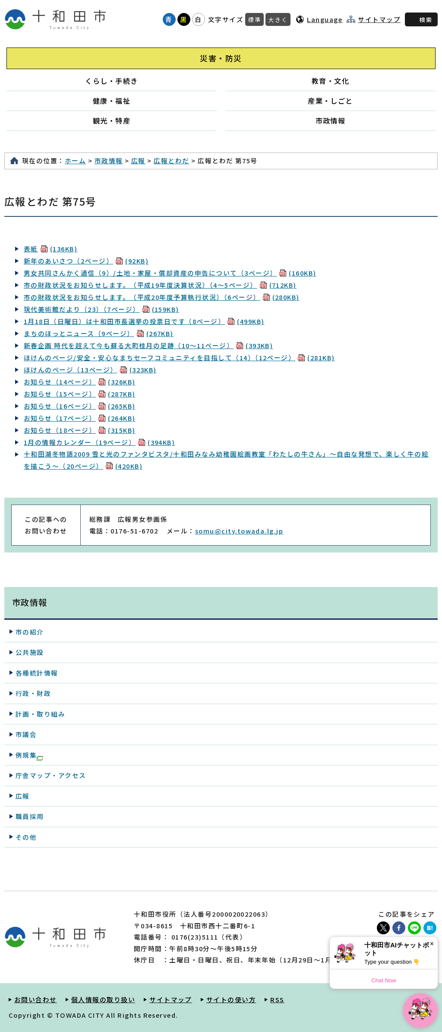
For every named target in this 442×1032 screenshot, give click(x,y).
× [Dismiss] (432, 943)
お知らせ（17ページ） (80, 417)
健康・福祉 (111, 100)
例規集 (29, 755)
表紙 (50, 248)
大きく (278, 19)
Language (324, 19)
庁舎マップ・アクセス (51, 775)
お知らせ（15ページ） (80, 393)
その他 (26, 836)
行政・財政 (33, 693)
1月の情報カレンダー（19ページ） (99, 442)
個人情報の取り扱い (103, 999)
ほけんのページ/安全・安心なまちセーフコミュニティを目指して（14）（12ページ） (179, 357)
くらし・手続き (111, 81)
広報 (138, 160)
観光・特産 (111, 120)
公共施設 (30, 652)
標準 (254, 19)
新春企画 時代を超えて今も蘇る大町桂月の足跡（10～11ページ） (148, 345)
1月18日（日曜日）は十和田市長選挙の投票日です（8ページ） (144, 321)
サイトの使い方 (231, 999)
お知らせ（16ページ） (80, 405)
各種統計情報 (37, 672)
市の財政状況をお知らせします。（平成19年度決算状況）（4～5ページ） (160, 284)
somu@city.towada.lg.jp (239, 530)
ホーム (75, 160)
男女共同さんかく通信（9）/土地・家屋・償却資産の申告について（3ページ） (170, 272)
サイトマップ (379, 19)
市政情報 (331, 120)
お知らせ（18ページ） (80, 430)
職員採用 (30, 816)
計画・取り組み (40, 713)
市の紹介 (30, 631)
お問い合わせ (35, 999)
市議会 (26, 734)
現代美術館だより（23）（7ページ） (101, 309)
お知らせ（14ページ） (80, 381)
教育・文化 (330, 81)
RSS (277, 999)
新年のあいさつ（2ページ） (86, 260)
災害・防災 (221, 58)
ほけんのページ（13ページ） (90, 369)
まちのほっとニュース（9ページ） (99, 333)
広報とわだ (171, 160)
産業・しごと (330, 100)
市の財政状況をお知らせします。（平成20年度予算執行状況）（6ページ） (162, 297)
